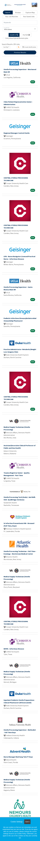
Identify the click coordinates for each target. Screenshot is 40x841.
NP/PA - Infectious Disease (14, 649)
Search (7, 12)
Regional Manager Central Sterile (17, 133)
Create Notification (29, 47)
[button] (26, 35)
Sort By (5, 47)
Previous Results (20, 52)
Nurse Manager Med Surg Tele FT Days (18, 757)
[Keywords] (20, 22)
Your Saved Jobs (29, 16)
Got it (27, 822)
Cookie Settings (17, 822)
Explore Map (30, 12)
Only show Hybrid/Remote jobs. (16, 38)
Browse (18, 12)
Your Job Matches (11, 16)
